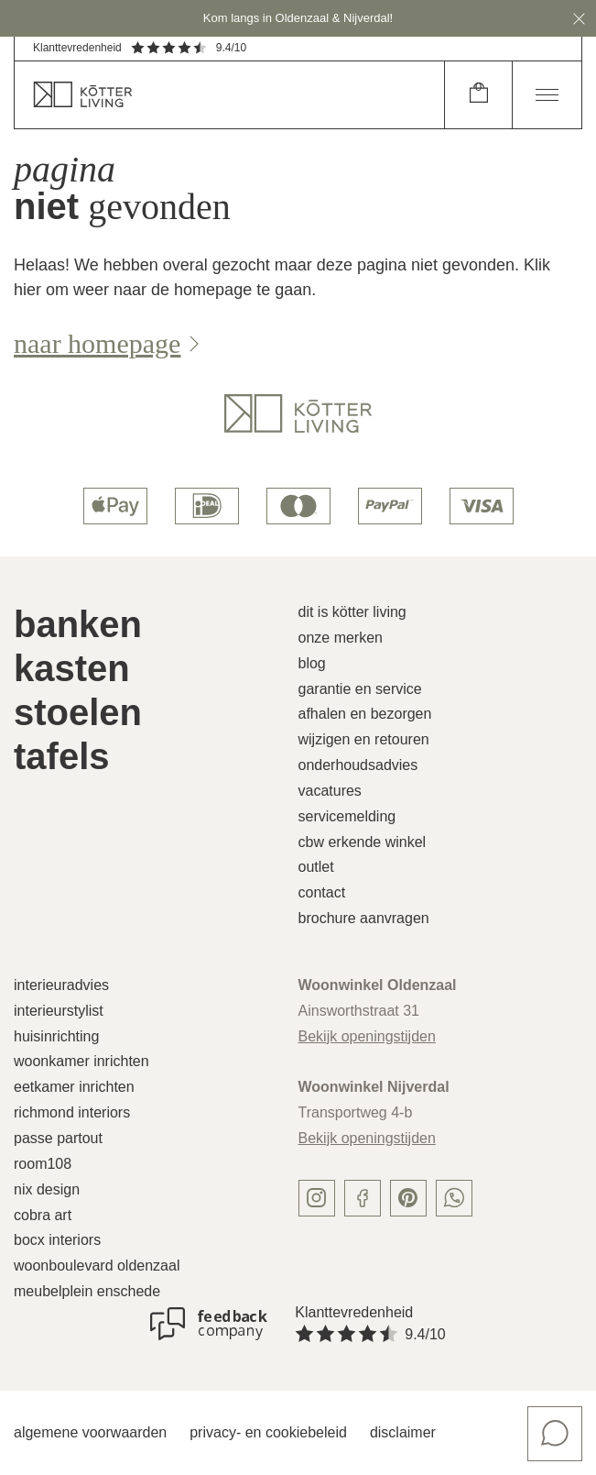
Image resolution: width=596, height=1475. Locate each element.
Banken (78, 624)
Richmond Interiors (72, 1112)
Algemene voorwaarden (90, 1432)
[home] (229, 94)
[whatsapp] (454, 1198)
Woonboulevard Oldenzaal (96, 1265)
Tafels (62, 756)
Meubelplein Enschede (87, 1291)
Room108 (42, 1164)
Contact (322, 892)
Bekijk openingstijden (367, 1036)
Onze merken (341, 637)
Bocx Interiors (57, 1240)
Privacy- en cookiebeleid (268, 1432)
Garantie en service (360, 689)
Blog (312, 663)
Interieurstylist (58, 1010)
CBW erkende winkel (362, 842)
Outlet (316, 867)
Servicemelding (347, 816)
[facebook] (362, 1198)
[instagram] (316, 1198)
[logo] (298, 413)
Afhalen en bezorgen (365, 713)
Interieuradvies (61, 985)
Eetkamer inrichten (74, 1087)
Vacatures (330, 790)
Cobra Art (42, 1215)
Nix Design (47, 1189)
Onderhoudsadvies (358, 765)
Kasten (72, 668)
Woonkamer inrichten (81, 1061)
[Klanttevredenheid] (208, 1323)
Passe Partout (58, 1138)
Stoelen (78, 712)
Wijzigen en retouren (363, 739)
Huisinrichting (56, 1036)
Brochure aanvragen (363, 918)
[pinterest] (408, 1198)
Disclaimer (403, 1432)
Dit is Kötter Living (352, 612)
